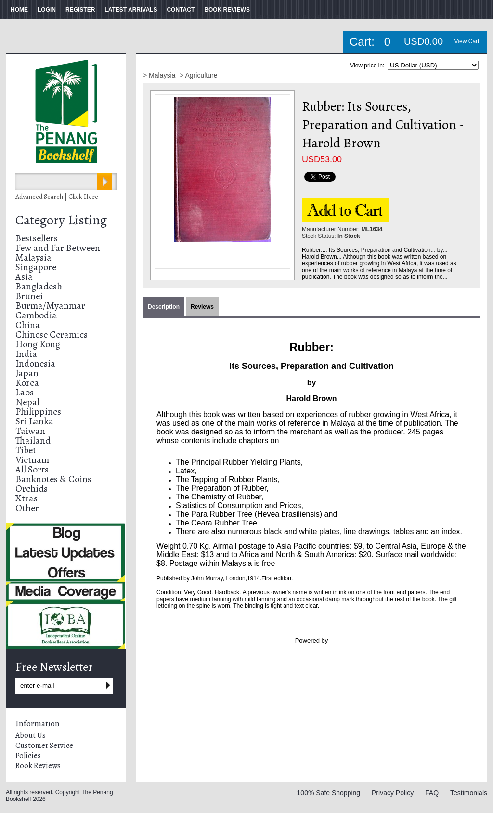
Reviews (202, 306)
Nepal (27, 401)
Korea (27, 382)
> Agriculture (198, 75)
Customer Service (44, 745)
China (27, 324)
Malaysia (33, 257)
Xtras (26, 498)
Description (164, 306)
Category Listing (61, 220)
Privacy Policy (393, 793)
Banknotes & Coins (53, 478)
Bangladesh (38, 286)
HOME (19, 9)
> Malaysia (160, 75)
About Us (30, 735)
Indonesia (35, 363)
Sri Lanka (34, 421)
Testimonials (468, 793)
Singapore (35, 267)
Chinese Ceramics (51, 334)
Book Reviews (38, 766)
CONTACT (181, 9)
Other (27, 507)
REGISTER (80, 9)
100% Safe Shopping (329, 793)
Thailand (33, 440)
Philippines (38, 411)
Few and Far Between (57, 247)
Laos (24, 392)
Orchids (31, 488)
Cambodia (36, 315)
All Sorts (32, 469)
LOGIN (47, 9)
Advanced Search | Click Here (56, 196)
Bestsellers (36, 238)
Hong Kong (37, 344)
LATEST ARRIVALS (130, 9)
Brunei (29, 295)
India (26, 353)
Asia (24, 276)
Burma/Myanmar (50, 305)
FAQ (432, 793)
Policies (28, 755)
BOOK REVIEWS (227, 9)
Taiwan (30, 430)
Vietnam (32, 459)
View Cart (467, 41)
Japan (27, 373)
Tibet (25, 450)
